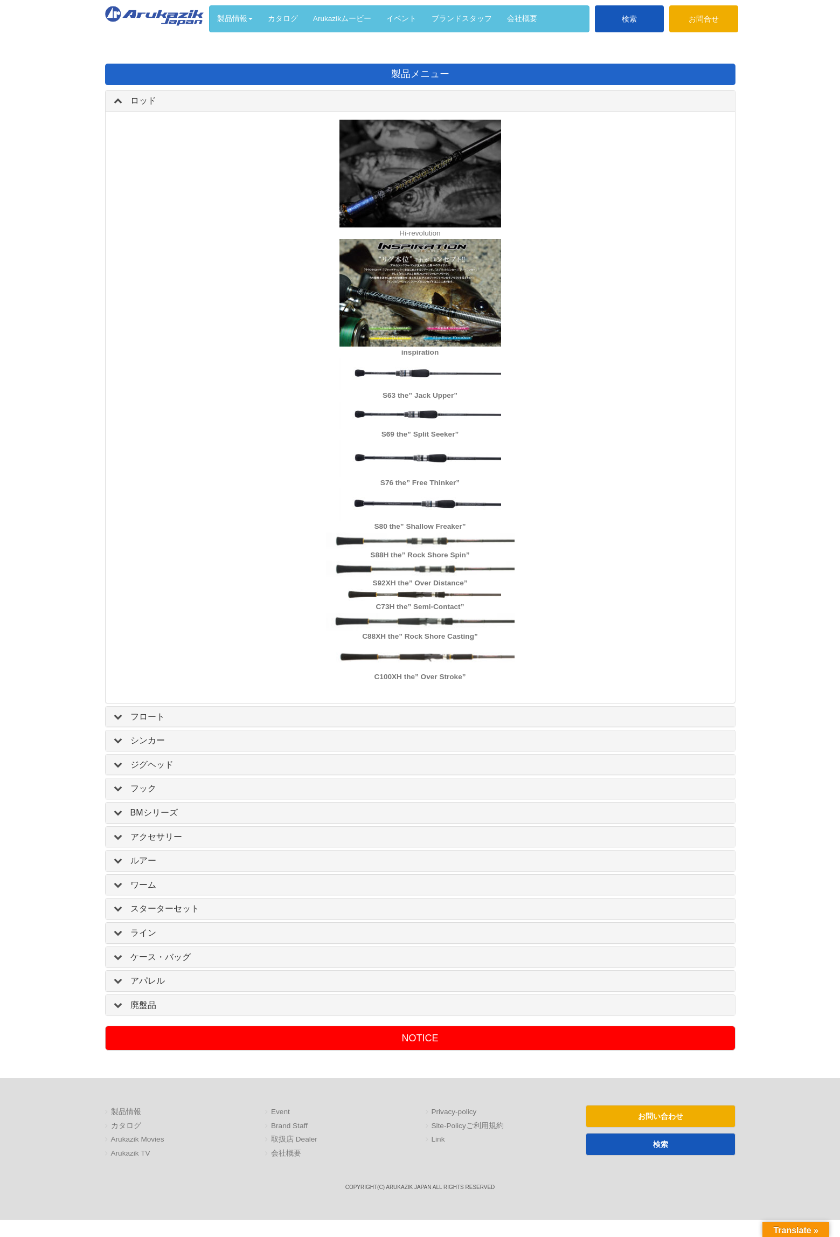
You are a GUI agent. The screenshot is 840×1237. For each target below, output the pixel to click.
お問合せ (704, 19)
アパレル (147, 980)
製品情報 (126, 1112)
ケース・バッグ (160, 957)
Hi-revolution (419, 233)
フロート (147, 716)
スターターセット (164, 908)
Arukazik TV (130, 1153)
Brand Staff (289, 1126)
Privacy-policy (454, 1112)
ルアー (143, 860)
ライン (143, 932)
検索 (629, 19)
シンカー (147, 740)
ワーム (143, 884)
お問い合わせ (660, 1116)
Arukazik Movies (137, 1139)
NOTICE (419, 1038)
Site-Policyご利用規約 (468, 1126)
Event (280, 1112)
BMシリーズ (154, 812)
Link (438, 1139)
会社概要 (286, 1153)
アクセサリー (156, 836)
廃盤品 (143, 1005)
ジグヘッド (151, 764)
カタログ (126, 1126)
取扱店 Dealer (294, 1139)
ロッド (143, 100)
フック (143, 788)
